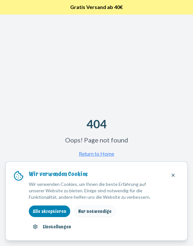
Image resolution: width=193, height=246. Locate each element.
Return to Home (96, 153)
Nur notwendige (95, 211)
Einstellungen (52, 227)
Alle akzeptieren (49, 211)
